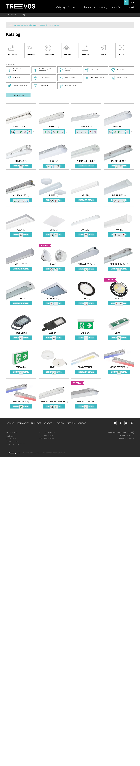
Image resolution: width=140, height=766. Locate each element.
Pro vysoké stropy (119, 78)
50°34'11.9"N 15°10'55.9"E (15, 444)
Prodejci (70, 423)
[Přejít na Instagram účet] (115, 423)
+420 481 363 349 (46, 438)
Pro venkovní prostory (94, 78)
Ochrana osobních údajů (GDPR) (120, 432)
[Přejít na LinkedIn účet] (132, 423)
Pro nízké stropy (66, 78)
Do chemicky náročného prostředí (69, 70)
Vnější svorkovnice (67, 86)
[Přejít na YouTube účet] (126, 423)
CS (131, 2)
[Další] (34, 133)
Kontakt (129, 7)
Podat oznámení (127, 435)
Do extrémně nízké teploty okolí (18, 70)
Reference (89, 7)
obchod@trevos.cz (47, 432)
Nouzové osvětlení (41, 78)
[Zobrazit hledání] (126, 2)
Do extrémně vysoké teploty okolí (42, 70)
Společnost (74, 7)
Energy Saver (91, 70)
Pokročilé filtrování (18, 95)
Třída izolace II (40, 86)
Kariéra (60, 423)
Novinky (102, 7)
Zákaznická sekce (126, 438)
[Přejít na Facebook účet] (120, 423)
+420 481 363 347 (46, 435)
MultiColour (117, 70)
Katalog (60, 7)
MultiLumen (13, 78)
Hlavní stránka (11, 15)
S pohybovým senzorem (17, 86)
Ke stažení (116, 7)
